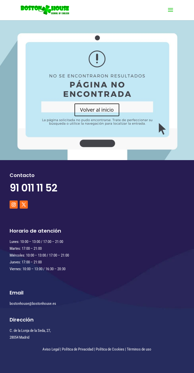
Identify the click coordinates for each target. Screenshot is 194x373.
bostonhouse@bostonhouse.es (33, 303)
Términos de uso (139, 349)
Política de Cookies (110, 349)
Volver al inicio (97, 109)
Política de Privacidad (77, 349)
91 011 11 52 (33, 188)
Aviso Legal (50, 349)
